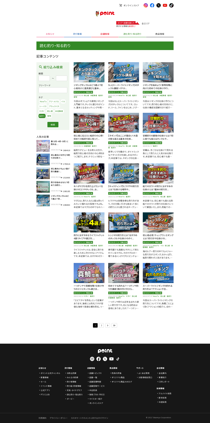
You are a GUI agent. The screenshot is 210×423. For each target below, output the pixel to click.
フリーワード (45, 85)
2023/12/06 (79, 245)
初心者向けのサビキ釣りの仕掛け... (60, 156)
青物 (49, 116)
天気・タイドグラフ (73, 390)
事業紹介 (162, 377)
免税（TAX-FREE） (96, 394)
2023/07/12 (148, 245)
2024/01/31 (113, 146)
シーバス (43, 106)
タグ (41, 97)
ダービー (69, 398)
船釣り (42, 116)
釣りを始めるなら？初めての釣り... (60, 183)
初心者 (50, 111)
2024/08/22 (79, 146)
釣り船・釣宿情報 (73, 386)
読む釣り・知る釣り (74, 394)
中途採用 (162, 402)
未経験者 (59, 111)
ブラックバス (54, 106)
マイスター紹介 (94, 398)
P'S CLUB (44, 394)
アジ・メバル (54, 101)
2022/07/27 (148, 296)
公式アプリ (44, 390)
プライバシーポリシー (59, 418)
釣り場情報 (70, 381)
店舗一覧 (92, 377)
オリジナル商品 (117, 377)
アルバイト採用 (164, 393)
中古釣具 (92, 390)
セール (42, 381)
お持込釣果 (71, 373)
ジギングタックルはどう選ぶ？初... (60, 197)
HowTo (43, 101)
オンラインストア (129, 5)
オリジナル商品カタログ (121, 381)
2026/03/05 (79, 95)
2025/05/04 (113, 95)
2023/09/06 (113, 245)
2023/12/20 (113, 196)
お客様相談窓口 (144, 377)
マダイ (42, 111)
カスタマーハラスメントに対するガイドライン (89, 418)
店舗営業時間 (94, 381)
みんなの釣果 (71, 377)
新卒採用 (162, 397)
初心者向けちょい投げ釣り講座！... (60, 170)
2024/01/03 (79, 196)
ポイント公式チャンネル (49, 373)
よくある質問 (142, 373)
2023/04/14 (79, 296)
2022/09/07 (113, 296)
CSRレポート (163, 381)
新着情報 (44, 377)
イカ (63, 101)
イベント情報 (45, 386)
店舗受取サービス (96, 386)
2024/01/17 (148, 146)
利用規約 (42, 418)
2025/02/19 (148, 95)
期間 (41, 73)
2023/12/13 (148, 196)
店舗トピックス (94, 373)
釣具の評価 (115, 373)
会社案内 (162, 373)
